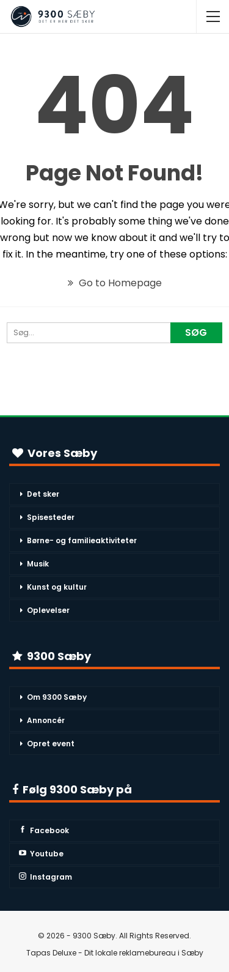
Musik (38, 563)
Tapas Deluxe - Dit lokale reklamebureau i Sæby (114, 953)
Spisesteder (51, 517)
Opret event (51, 743)
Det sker (43, 494)
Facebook (44, 830)
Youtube (41, 853)
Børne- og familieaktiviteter (82, 540)
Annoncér (46, 720)
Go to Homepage (115, 283)
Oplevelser (48, 610)
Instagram (45, 877)
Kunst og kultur (57, 587)
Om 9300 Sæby (57, 697)
